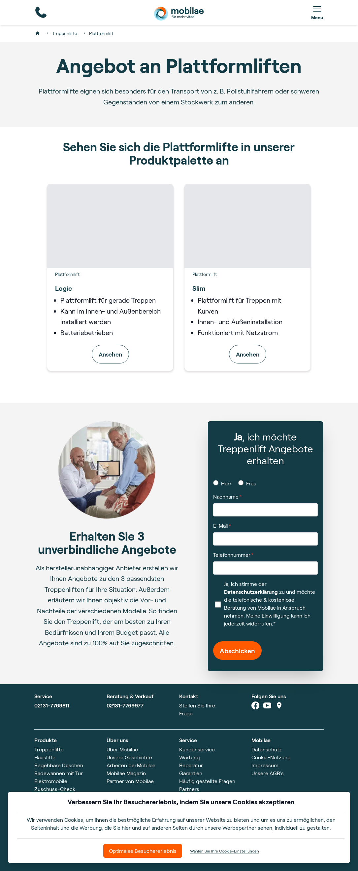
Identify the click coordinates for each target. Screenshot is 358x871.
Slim (199, 288)
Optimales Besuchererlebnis (143, 851)
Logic (63, 288)
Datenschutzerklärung (251, 591)
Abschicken (237, 651)
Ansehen (110, 354)
